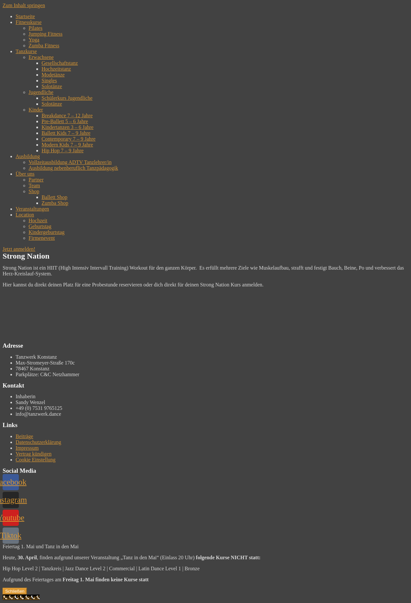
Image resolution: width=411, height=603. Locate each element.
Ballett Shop (55, 197)
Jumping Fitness (45, 34)
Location (25, 214)
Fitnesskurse (29, 22)
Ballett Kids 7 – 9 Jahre (66, 133)
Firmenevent (42, 238)
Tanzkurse (26, 51)
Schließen (14, 591)
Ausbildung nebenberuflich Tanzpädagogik (73, 168)
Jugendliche (41, 92)
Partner (36, 179)
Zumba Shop (55, 203)
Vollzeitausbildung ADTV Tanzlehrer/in (70, 162)
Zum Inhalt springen (24, 5)
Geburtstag (40, 226)
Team (34, 185)
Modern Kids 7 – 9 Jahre (67, 144)
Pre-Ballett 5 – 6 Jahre (65, 121)
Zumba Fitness (44, 45)
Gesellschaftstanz (60, 63)
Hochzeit (38, 220)
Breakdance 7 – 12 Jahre (67, 115)
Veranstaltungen (32, 209)
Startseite (25, 16)
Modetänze (53, 74)
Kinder (36, 109)
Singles (49, 80)
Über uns (25, 174)
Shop (34, 191)
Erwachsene (41, 57)
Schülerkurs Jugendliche (67, 98)
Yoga (34, 39)
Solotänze (52, 86)
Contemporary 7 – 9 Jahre (68, 139)
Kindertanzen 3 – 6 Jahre (67, 127)
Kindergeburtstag (47, 232)
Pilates (36, 28)
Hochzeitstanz (56, 69)
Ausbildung (28, 156)
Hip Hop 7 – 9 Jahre (62, 150)
